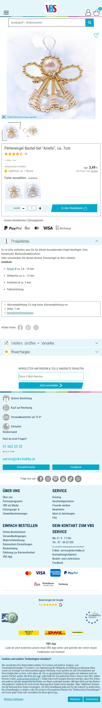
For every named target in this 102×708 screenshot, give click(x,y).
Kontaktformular (26, 467)
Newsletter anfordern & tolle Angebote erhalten (51, 368)
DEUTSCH (51, 670)
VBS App (7, 556)
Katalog (56, 497)
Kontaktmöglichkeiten (64, 554)
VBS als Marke (11, 505)
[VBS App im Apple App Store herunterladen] (62, 659)
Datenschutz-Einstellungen (17, 544)
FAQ (54, 517)
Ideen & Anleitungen (63, 513)
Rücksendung (10, 548)
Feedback (76, 467)
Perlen (10, 268)
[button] (5, 75)
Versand (94, 171)
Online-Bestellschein (14, 532)
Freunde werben (61, 505)
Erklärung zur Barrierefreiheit (19, 552)
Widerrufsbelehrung (14, 540)
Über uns (8, 497)
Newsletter (58, 509)
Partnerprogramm (12, 501)
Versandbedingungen (14, 536)
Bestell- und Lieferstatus (66, 558)
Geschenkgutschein (63, 501)
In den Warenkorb (74, 208)
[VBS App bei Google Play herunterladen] (39, 659)
